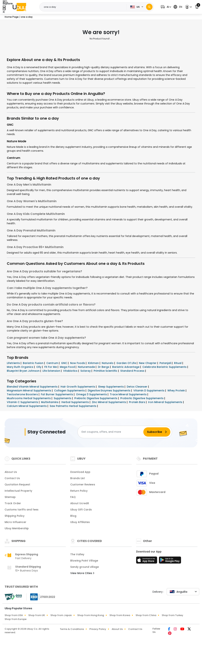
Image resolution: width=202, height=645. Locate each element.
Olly (39, 367)
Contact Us (12, 478)
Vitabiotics (70, 371)
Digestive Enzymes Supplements (109, 390)
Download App (80, 472)
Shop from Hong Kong (90, 615)
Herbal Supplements (75, 402)
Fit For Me (51, 367)
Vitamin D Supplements (149, 390)
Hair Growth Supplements (78, 386)
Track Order (13, 503)
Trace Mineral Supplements (128, 394)
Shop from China (146, 615)
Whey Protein (176, 390)
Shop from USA (14, 615)
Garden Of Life (126, 363)
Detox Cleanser (137, 386)
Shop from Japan (61, 615)
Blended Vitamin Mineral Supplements (32, 386)
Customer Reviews (82, 484)
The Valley (77, 554)
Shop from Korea (119, 615)
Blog (73, 516)
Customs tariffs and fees (21, 509)
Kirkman (94, 363)
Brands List (77, 478)
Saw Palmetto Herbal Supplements (73, 406)
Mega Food (68, 367)
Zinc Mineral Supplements (109, 402)
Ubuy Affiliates (80, 522)
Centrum (13, 158)
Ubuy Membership (17, 528)
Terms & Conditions (72, 629)
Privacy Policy (97, 629)
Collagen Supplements (70, 390)
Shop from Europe (15, 619)
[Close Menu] (4, 8)
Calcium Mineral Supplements (27, 406)
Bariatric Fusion (33, 363)
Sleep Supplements (111, 386)
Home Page (12, 17)
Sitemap (10, 497)
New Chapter (148, 363)
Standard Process (132, 371)
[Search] (149, 7)
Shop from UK (36, 615)
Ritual (178, 363)
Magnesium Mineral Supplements (29, 390)
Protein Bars (137, 402)
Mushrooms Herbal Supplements (29, 398)
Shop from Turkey (172, 615)
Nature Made (16, 141)
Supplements (63, 398)
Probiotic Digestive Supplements (142, 398)
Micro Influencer (15, 522)
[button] (165, 7)
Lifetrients (14, 363)
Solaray (85, 371)
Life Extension (51, 371)
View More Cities (82, 573)
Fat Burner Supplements (57, 394)
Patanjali (166, 363)
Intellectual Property (18, 491)
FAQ (73, 497)
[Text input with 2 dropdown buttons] (84, 7)
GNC (10, 125)
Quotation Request (17, 484)
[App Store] (147, 561)
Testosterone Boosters (23, 394)
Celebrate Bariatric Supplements (164, 367)
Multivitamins (50, 402)
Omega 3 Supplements (92, 394)
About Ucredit (79, 503)
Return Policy (79, 491)
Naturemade (87, 367)
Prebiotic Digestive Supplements (96, 398)
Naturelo (108, 363)
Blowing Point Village (84, 560)
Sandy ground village (84, 567)
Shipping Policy (14, 516)
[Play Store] (170, 561)
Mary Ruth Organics (20, 367)
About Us (11, 472)
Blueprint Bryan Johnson (23, 371)
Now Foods (78, 363)
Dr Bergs (104, 367)
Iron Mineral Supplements (165, 402)
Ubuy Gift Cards (81, 509)
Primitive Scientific (106, 371)
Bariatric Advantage (126, 367)
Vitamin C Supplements (23, 402)
